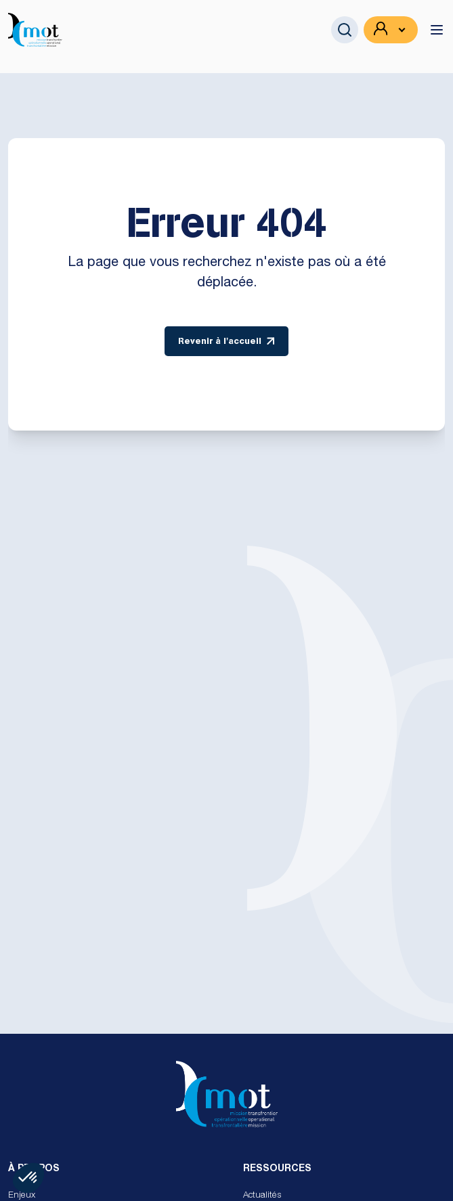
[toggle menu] (437, 29)
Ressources (277, 1169)
